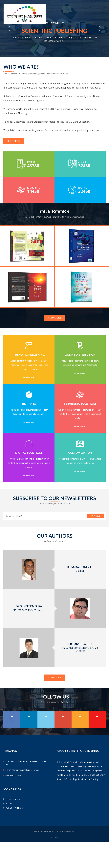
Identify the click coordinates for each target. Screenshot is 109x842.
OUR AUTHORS (13, 799)
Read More (13, 141)
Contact (54, 837)
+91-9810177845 (13, 775)
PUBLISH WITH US (14, 807)
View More (54, 317)
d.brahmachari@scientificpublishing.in (22, 770)
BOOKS (9, 803)
